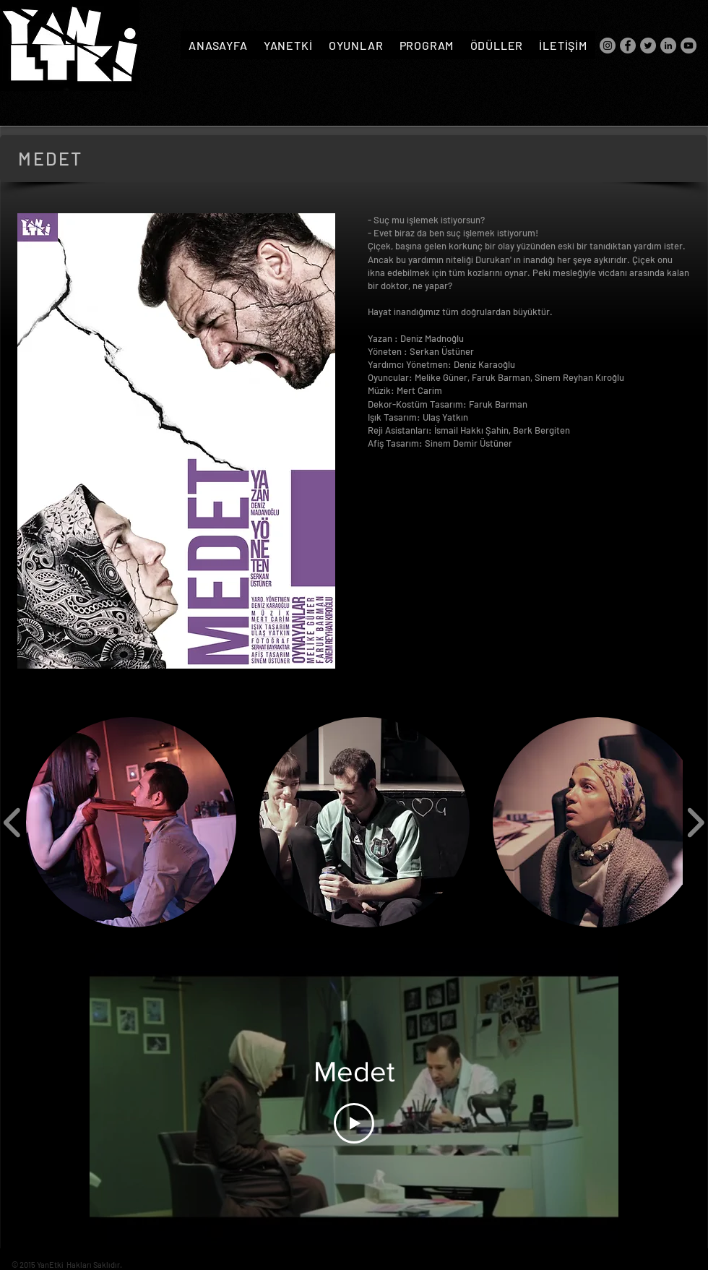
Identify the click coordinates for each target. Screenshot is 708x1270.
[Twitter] (648, 45)
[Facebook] (628, 45)
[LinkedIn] (668, 45)
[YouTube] (688, 45)
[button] (131, 822)
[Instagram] (608, 45)
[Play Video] (354, 1123)
